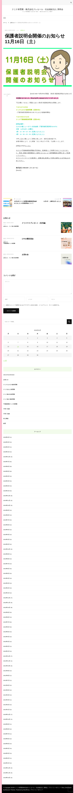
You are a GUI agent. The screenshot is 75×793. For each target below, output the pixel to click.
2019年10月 (6, 777)
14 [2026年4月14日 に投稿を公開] (18, 346)
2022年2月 (6, 646)
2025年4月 (6, 476)
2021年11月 (6, 661)
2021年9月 (6, 670)
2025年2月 (6, 486)
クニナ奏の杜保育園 (14, 257)
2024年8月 (6, 515)
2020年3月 (6, 753)
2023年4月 (6, 578)
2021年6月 (6, 685)
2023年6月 (6, 568)
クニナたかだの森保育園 (10, 384)
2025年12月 (6, 456)
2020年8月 (6, 729)
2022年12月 (6, 597)
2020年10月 (6, 719)
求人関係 (5, 418)
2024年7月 (6, 520)
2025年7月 (6, 461)
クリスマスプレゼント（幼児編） (34, 223)
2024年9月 (6, 510)
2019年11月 (6, 772)
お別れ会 (25, 254)
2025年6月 (6, 466)
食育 (4, 423)
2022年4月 (6, 636)
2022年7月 (6, 622)
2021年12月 (6, 656)
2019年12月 (6, 768)
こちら (28, 146)
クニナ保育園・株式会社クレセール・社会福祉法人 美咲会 (37, 9)
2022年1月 (6, 651)
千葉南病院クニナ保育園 (9, 243)
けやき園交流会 (27, 239)
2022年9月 (6, 612)
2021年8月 (6, 675)
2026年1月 (6, 451)
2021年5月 (6, 690)
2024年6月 (6, 524)
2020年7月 (6, 733)
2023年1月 (6, 593)
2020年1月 (6, 763)
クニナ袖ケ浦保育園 (14, 226)
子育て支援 (6, 408)
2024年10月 (6, 505)
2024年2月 (6, 544)
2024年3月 (6, 539)
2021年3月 (6, 699)
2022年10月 (6, 607)
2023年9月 (6, 554)
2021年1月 (6, 709)
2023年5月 (6, 573)
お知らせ (22, 30)
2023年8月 (6, 558)
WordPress (26, 790)
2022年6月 (6, 627)
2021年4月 (6, 695)
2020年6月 (6, 738)
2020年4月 (6, 748)
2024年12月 (6, 495)
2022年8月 (6, 617)
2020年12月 (6, 714)
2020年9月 (6, 724)
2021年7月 (6, 680)
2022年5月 (6, 631)
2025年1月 (6, 490)
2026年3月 (6, 442)
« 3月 (5, 360)
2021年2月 (6, 704)
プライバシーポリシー (36, 790)
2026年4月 (6, 437)
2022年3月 (6, 641)
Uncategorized (8, 374)
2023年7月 (6, 563)
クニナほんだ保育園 (9, 389)
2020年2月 (6, 758)
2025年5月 (6, 471)
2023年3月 (6, 583)
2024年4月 (6, 534)
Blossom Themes (10, 790)
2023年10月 (6, 549)
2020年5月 (6, 743)
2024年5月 (6, 529)
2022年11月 (6, 602)
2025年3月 (6, 481)
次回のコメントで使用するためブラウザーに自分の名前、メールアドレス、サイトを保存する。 (33, 305)
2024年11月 (6, 500)
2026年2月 (6, 447)
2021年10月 (6, 665)
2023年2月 (6, 588)
